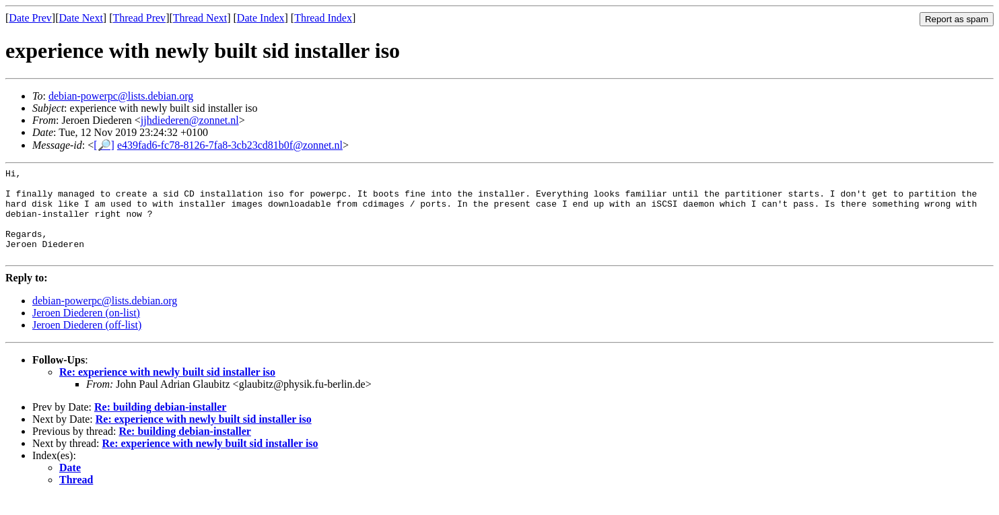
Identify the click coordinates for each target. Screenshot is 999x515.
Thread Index (323, 18)
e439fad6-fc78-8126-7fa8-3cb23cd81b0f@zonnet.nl (230, 145)
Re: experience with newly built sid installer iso (167, 390)
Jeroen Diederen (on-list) (86, 331)
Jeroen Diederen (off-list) (86, 343)
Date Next (81, 18)
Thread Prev (139, 18)
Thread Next (200, 18)
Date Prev (30, 18)
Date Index (261, 18)
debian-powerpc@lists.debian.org (120, 96)
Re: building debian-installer (160, 425)
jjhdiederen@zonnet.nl (190, 120)
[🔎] (104, 145)
